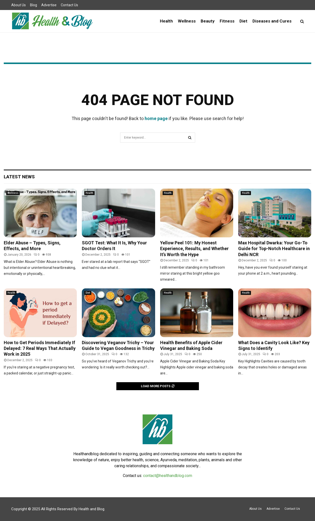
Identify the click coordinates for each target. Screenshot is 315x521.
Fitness (227, 21)
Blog (33, 5)
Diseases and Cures (271, 21)
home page (156, 118)
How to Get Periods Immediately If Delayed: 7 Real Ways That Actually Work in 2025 (40, 348)
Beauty (208, 21)
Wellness (187, 21)
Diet (243, 21)
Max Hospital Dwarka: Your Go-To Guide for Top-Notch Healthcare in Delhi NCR (274, 248)
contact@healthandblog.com (167, 475)
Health (166, 21)
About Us (18, 5)
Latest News (19, 176)
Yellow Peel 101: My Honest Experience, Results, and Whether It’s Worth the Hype (194, 248)
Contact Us (69, 5)
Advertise (49, 5)
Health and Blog (91, 509)
